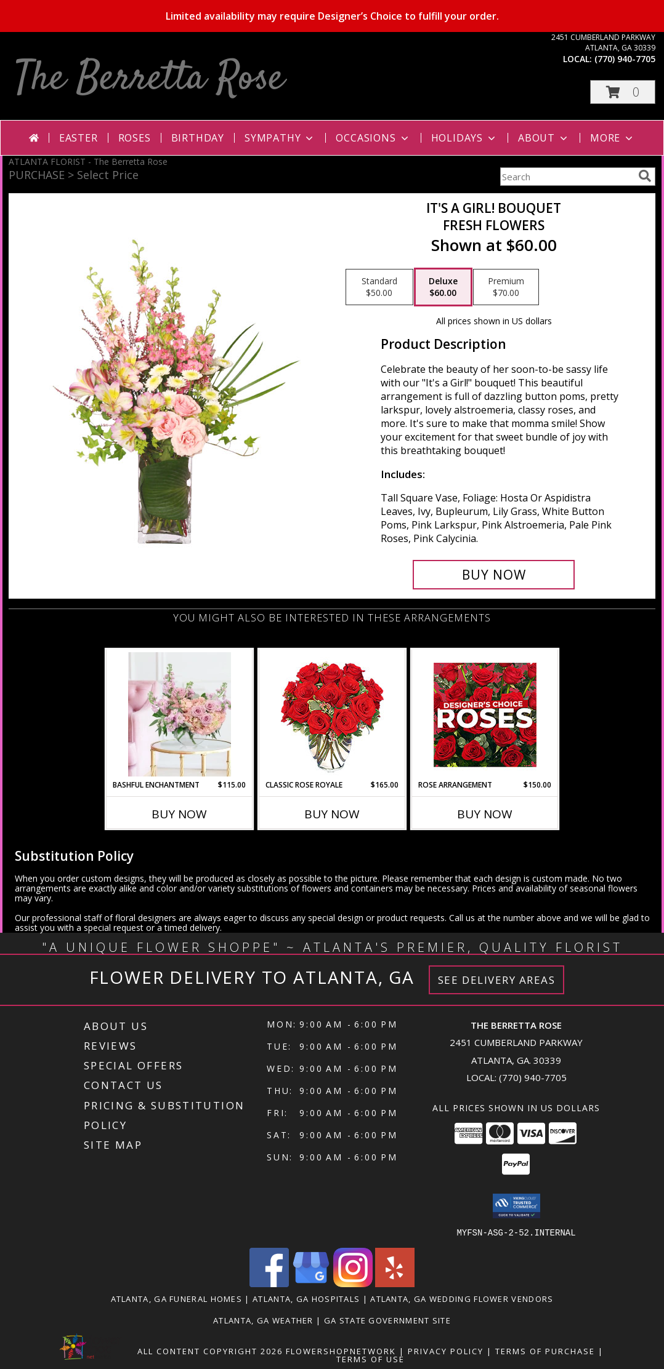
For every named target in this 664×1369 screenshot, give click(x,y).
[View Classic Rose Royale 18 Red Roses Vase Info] (332, 714)
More (612, 138)
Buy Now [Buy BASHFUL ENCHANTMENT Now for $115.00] (179, 814)
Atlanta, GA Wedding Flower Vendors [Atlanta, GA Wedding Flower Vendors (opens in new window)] (461, 1298)
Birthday (197, 138)
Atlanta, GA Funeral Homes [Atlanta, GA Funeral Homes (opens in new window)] (177, 1298)
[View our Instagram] (353, 1283)
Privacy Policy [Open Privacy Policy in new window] (446, 1350)
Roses (134, 138)
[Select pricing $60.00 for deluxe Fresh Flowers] (443, 287)
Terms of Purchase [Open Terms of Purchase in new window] (545, 1350)
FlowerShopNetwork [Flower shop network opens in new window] (341, 1350)
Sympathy (280, 138)
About (544, 138)
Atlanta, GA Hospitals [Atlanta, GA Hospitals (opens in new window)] (306, 1298)
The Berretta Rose (149, 79)
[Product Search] (567, 176)
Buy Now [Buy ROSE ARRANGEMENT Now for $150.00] (484, 814)
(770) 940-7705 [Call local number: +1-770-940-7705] (624, 59)
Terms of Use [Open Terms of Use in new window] (370, 1358)
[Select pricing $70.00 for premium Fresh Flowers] (506, 287)
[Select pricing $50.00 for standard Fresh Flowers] (379, 287)
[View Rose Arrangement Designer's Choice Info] (485, 714)
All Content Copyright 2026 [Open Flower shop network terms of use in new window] (210, 1350)
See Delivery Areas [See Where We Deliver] (497, 980)
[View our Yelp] (395, 1283)
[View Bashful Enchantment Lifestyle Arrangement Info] (179, 714)
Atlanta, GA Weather (263, 1319)
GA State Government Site (387, 1319)
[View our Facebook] (269, 1283)
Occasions (373, 138)
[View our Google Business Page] (311, 1283)
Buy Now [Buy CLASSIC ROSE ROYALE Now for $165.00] (332, 814)
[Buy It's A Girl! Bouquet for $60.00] (494, 574)
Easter (78, 138)
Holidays (464, 138)
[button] (622, 92)
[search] (645, 176)
